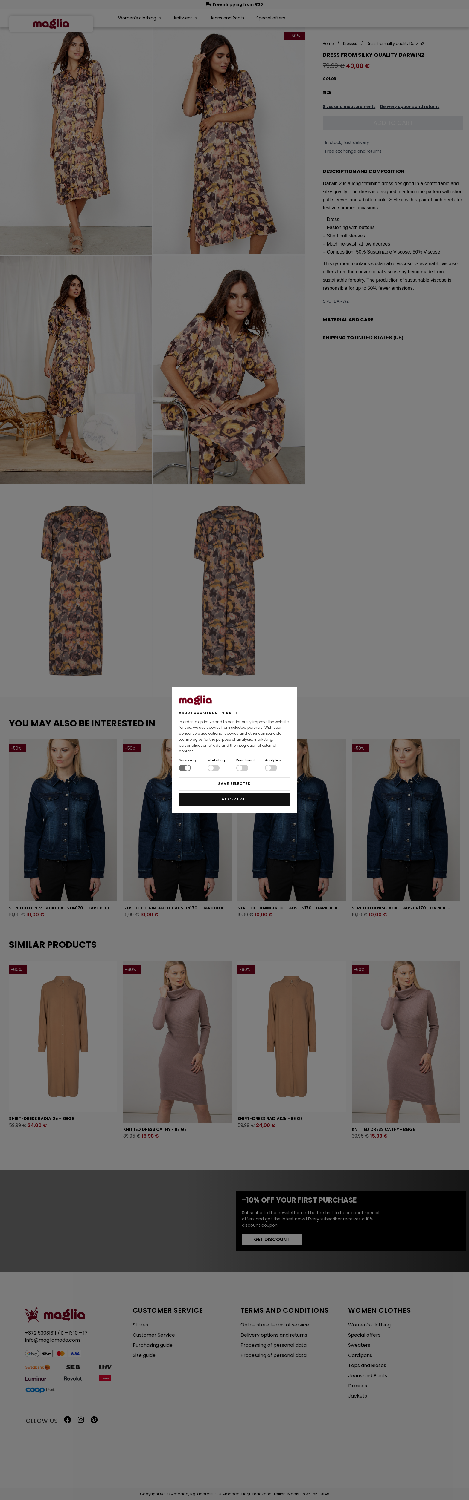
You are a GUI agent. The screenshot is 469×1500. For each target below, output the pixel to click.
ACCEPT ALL (234, 799)
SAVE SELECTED (234, 783)
